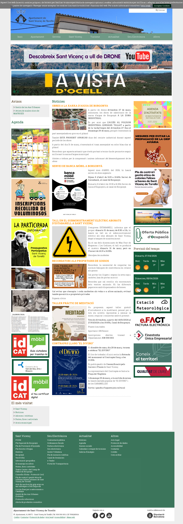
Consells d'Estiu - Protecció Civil (29, 474)
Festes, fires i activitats (26, 419)
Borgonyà (19, 455)
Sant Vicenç (21, 409)
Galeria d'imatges (86, 452)
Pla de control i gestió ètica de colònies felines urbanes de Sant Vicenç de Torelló (29, 479)
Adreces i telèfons (24, 415)
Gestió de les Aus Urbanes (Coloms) (26, 495)
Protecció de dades (119, 443)
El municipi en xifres (24, 463)
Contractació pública (56, 440)
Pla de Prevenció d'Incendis (27, 446)
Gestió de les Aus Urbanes (27, 107)
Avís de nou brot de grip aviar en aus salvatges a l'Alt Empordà (29, 485)
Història (19, 452)
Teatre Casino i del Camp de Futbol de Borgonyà (27, 470)
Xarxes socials (85, 446)
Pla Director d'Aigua (24, 449)
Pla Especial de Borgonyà (26, 443)
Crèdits (114, 452)
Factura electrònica (55, 446)
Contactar (115, 449)
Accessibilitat (117, 446)
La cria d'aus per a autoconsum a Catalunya (29, 490)
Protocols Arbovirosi (24, 499)
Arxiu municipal (23, 422)
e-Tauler (51, 460)
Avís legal (115, 440)
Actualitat (85, 436)
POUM (18, 440)
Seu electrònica (54, 449)
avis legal (146, 5)
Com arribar (116, 455)
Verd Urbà (19, 457)
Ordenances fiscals (55, 443)
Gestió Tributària (54, 452)
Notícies (19, 412)
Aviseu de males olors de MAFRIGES (26, 112)
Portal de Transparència (57, 463)
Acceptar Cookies (162, 5)
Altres (114, 436)
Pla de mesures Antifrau (57, 455)
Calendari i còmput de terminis (92, 449)
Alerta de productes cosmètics (28, 502)
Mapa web (70, 517)
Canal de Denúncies (55, 457)
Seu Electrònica (57, 436)
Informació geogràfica (25, 460)
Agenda (82, 443)
